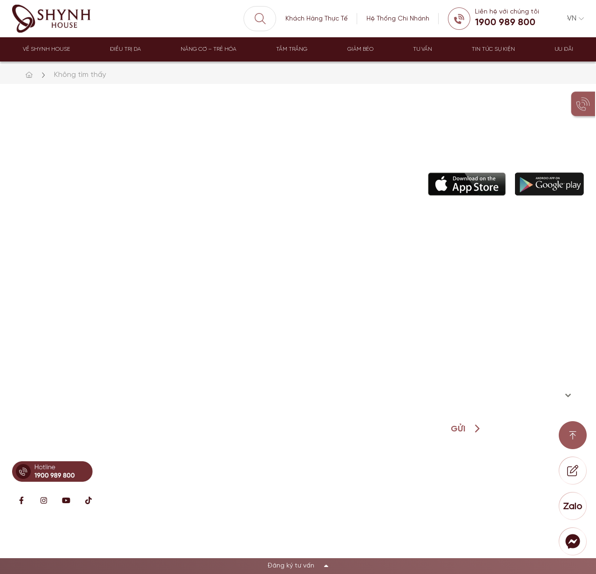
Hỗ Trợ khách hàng (327, 329)
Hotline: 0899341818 (51, 445)
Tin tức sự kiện (493, 49)
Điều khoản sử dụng (549, 542)
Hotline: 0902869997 (51, 391)
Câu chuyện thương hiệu (337, 288)
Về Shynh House (46, 49)
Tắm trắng (291, 49)
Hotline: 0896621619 (50, 300)
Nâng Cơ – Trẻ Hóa (209, 49)
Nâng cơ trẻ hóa (244, 288)
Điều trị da (125, 49)
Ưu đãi (564, 49)
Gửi (458, 429)
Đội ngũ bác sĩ (320, 308)
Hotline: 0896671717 (50, 345)
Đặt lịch (308, 349)
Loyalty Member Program (337, 370)
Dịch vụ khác (237, 349)
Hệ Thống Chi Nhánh (397, 18)
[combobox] (509, 395)
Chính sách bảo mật (461, 542)
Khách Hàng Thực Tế (316, 18)
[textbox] (500, 395)
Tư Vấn (422, 49)
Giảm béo (360, 49)
